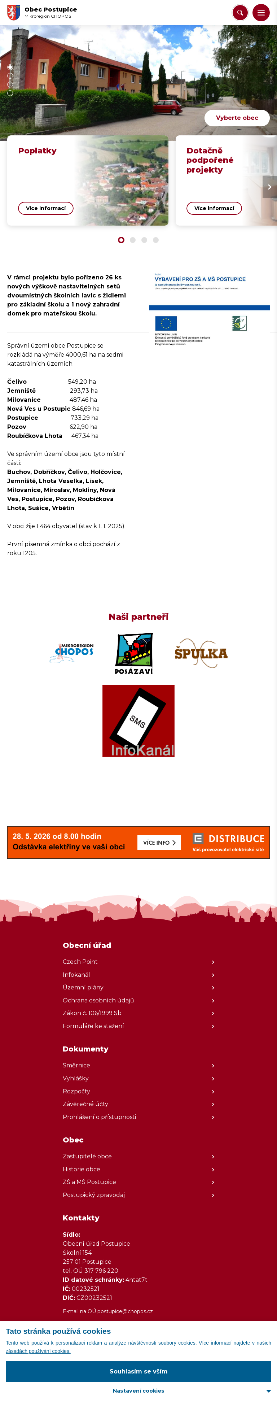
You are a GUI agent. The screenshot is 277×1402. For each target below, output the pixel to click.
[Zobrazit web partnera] (71, 653)
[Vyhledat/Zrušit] (240, 12)
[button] (261, 12)
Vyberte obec (237, 117)
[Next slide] (270, 187)
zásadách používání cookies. (38, 1351)
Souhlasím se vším (139, 1371)
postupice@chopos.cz (125, 1311)
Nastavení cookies (138, 1391)
